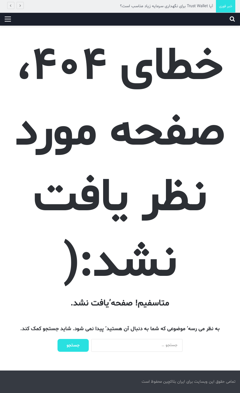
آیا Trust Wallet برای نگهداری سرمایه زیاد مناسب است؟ (166, 6)
